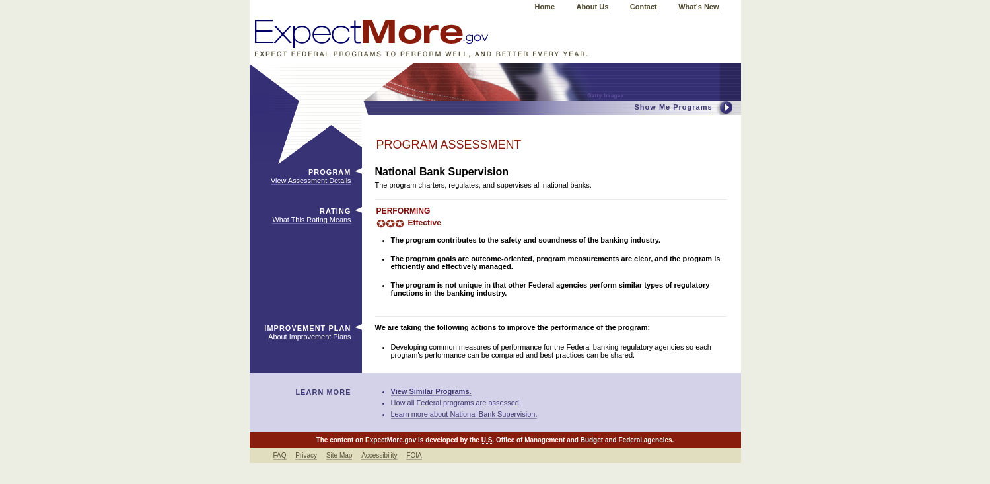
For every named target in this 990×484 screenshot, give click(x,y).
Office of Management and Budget (549, 440)
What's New (698, 7)
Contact (643, 7)
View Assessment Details (311, 180)
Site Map (339, 455)
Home (544, 7)
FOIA (413, 455)
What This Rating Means (311, 219)
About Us (592, 7)
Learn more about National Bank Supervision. (464, 414)
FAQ (280, 455)
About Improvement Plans (309, 337)
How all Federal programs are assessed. (456, 403)
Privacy (306, 455)
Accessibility (379, 455)
